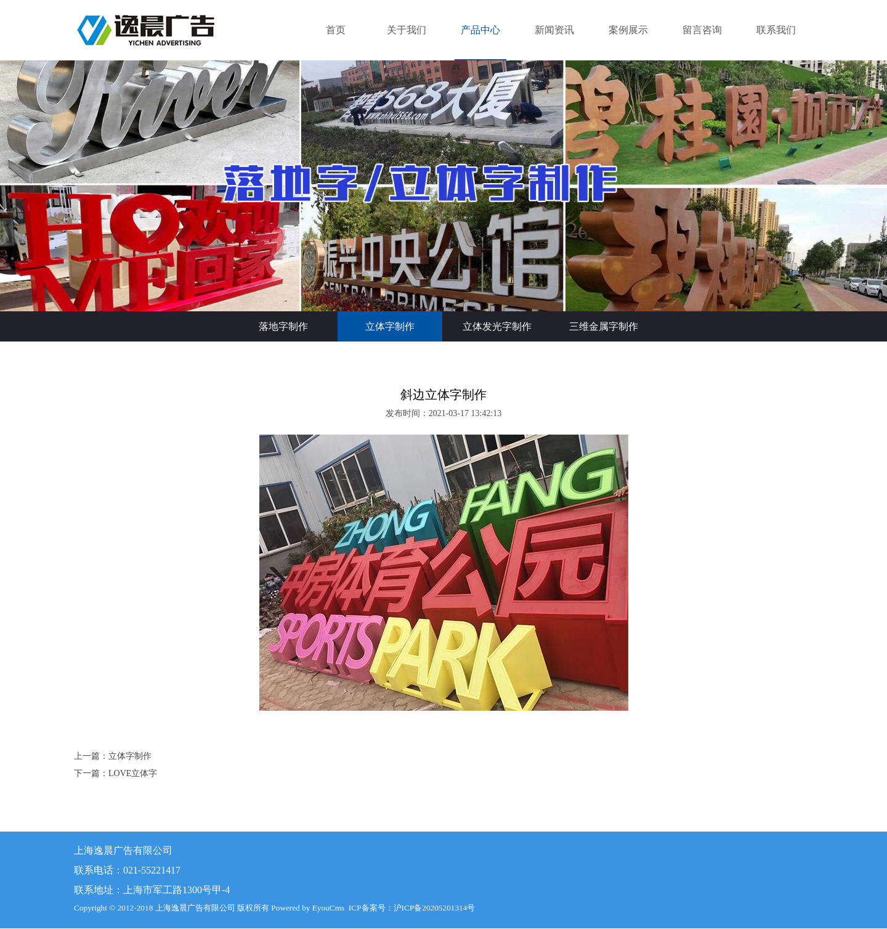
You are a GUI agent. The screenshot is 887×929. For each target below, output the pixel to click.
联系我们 (776, 30)
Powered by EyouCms (306, 907)
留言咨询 (702, 30)
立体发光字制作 (497, 326)
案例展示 (628, 30)
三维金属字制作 (603, 326)
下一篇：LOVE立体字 (115, 773)
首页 (336, 30)
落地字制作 (283, 326)
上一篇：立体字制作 (113, 756)
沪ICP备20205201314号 (435, 907)
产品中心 (480, 30)
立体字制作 (390, 326)
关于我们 (406, 30)
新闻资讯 (554, 30)
